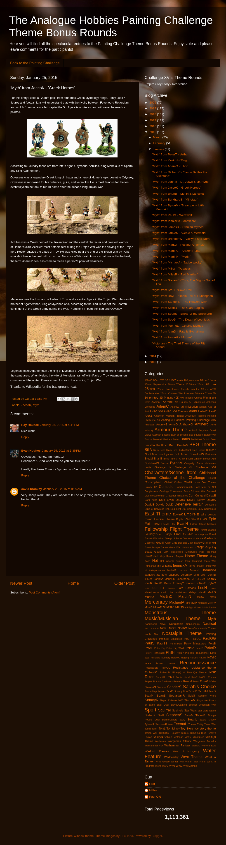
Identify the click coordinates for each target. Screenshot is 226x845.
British (166, 458)
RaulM (202, 657)
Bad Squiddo (196, 434)
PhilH (170, 652)
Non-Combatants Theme (202, 628)
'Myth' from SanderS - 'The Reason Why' (179, 301)
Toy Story (187, 728)
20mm (180, 384)
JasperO (174, 574)
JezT (196, 574)
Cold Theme (209, 482)
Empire (189, 514)
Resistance (180, 667)
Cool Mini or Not (205, 487)
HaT (202, 551)
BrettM (149, 458)
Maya (213, 597)
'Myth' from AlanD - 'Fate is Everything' (178, 331)
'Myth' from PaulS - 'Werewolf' (172, 215)
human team (183, 561)
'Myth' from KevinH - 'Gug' (169, 160)
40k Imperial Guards (191, 397)
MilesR (168, 607)
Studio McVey (207, 719)
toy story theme (205, 728)
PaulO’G (196, 638)
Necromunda (152, 628)
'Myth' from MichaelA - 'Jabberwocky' (177, 262)
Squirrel (164, 710)
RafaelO (175, 657)
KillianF (201, 583)
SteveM (200, 715)
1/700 (161, 380)
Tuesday (163, 732)
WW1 (172, 765)
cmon (197, 482)
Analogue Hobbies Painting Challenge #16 (188, 420)
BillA (148, 450)
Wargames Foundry (204, 741)
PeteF (149, 648)
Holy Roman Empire (172, 556)
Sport (150, 710)
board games (166, 454)
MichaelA (176, 602)
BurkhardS (152, 463)
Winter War (177, 761)
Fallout (193, 524)
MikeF (157, 607)
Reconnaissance (198, 662)
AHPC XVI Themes (176, 411)
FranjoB (169, 534)
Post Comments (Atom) (45, 592)
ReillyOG (165, 667)
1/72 (167, 380)
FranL (178, 534)
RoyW (196, 681)
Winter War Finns (195, 761)
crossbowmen (157, 495)
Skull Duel (163, 704)
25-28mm (191, 384)
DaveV (201, 500)
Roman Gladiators (163, 681)
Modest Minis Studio (205, 607)
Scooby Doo (181, 691)
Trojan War (151, 733)
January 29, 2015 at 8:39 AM (62, 489)
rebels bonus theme (160, 663)
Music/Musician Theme (172, 618)
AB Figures (181, 402)
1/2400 (148, 380)
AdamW (174, 406)
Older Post (124, 583)
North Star (152, 634)
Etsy (173, 524)
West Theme (191, 757)
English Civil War (186, 519)
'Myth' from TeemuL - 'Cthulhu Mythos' (178, 325)
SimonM (189, 700)
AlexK (212, 411)
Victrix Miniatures (194, 737)
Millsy (179, 607)
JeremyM (186, 574)
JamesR (150, 574)
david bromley (31, 489)
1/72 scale (176, 380)
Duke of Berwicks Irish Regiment (163, 509)
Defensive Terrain (188, 504)
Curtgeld (200, 495)
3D (214, 393)
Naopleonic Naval (155, 624)
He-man (211, 551)
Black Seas (159, 450)
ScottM (203, 691)
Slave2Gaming (179, 704)
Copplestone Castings (157, 491)
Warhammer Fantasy (177, 745)
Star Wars (190, 710)
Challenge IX (162, 467)
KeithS (211, 579)
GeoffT (160, 542)
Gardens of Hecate (193, 538)
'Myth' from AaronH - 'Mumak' (172, 337)
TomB (148, 728)
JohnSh (170, 579)
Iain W (160, 565)
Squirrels (177, 710)
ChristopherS (153, 482)
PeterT (148, 652)
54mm (207, 397)
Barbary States (171, 439)
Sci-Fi (170, 691)
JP (193, 579)
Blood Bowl (151, 454)
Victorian (178, 737)
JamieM (161, 574)
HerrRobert (151, 556)
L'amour (151, 588)
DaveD (180, 499)
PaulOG (209, 638)
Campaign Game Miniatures (200, 463)
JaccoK (26, 405)
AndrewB (150, 424)
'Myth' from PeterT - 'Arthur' (170, 154)
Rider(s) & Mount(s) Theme (189, 672)
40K (176, 397)
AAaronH (156, 402)
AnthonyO (186, 424)
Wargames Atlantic (180, 741)
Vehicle (168, 737)
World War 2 (161, 765)
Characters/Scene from (170, 472)
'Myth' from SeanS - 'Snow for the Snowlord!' (182, 313)
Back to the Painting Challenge (35, 63)
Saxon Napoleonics (155, 691)
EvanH (182, 524)
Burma (164, 463)
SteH (161, 715)
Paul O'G (155, 796)
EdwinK (178, 514)
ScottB (192, 691)
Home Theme (196, 556)
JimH (204, 574)
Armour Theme (170, 429)
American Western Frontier (169, 415)
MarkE (202, 592)
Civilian (178, 482)
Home (73, 583)
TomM (171, 728)
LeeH (202, 588)
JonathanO (183, 579)
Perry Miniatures (195, 643)
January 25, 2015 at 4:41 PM (59, 425)
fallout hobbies (207, 524)
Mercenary (156, 602)
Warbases (160, 741)
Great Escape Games (156, 547)
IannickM (180, 565)
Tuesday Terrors (179, 733)
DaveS (191, 499)
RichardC (151, 672)
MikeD (148, 607)
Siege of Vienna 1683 (171, 700)
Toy (178, 728)
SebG (191, 695)
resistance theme (203, 667)
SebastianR (177, 695)
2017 (153, 120)
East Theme (158, 514)
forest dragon (208, 530)
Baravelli (157, 439)
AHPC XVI (156, 411)
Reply (25, 437)
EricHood (126, 836)
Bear (213, 439)
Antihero (201, 424)
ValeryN (158, 737)
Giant (168, 542)
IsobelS (172, 570)
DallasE (211, 495)
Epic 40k (202, 519)
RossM (187, 681)
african (203, 406)
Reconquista (151, 667)
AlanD (194, 411)
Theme (192, 724)
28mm (150, 389)
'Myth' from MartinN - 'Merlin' (171, 256)
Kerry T (169, 583)
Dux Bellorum (189, 509)
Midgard (202, 602)
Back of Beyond (179, 434)
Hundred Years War (204, 561)
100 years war (191, 380)
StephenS (174, 715)
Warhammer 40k (154, 745)
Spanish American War (202, 704)
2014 (153, 356)
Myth (36, 405)
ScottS (212, 691)
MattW (200, 597)
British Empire (194, 458)
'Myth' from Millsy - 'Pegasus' (171, 268)
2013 (153, 362)
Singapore (201, 700)
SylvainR (149, 724)
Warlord (196, 745)
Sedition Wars (207, 695)
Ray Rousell (30, 425)
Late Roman (167, 588)
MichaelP (191, 602)
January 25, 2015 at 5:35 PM (61, 450)
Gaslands (210, 538)
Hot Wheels (167, 561)
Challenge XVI (205, 467)
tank (170, 724)
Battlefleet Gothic (200, 439)
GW (166, 551)
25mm (200, 384)
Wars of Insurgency (186, 751)
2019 (153, 108)
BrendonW (197, 454)
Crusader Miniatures (177, 495)
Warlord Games (157, 751)
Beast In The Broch (156, 445)
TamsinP (161, 724)
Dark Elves (166, 499)
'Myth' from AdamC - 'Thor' (170, 166)
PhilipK (180, 652)
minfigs (189, 607)
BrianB (158, 458)
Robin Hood (183, 677)
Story (182, 719)
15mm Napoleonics (155, 384)
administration (189, 406)
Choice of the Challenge (182, 478)
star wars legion (207, 710)
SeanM (149, 695)
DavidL (160, 504)
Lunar (213, 588)
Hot (155, 561)
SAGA (212, 681)
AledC (204, 411)
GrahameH (209, 542)
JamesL (195, 570)
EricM (156, 524)
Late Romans (187, 588)
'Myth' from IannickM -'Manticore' (174, 221)
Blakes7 (211, 450)
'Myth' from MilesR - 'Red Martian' (175, 274)
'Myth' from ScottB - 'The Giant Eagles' (178, 307)
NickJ (163, 628)
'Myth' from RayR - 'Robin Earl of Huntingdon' (183, 296)
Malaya (193, 592)
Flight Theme (184, 529)
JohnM (148, 579)
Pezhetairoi (159, 652)
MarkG (212, 592)
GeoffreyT (150, 542)
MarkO (149, 596)
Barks (185, 439)
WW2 (179, 765)
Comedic (166, 487)
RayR (211, 657)
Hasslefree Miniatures (184, 551)
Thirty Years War (206, 724)
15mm (212, 380)
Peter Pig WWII (175, 648)
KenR (148, 583)
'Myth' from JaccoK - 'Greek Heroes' (176, 187)
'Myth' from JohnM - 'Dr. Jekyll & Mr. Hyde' (180, 181)
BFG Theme (202, 444)
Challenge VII (183, 467)
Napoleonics (193, 624)
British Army (178, 458)
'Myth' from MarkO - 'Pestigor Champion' (179, 244)
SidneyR (151, 700)
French (187, 534)
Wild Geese (163, 761)
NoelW (182, 628)
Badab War (210, 434)
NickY (172, 628)
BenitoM (182, 445)
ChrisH (212, 478)
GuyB (157, 551)
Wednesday (171, 757)
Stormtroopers (169, 719)
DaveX (211, 499)
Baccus (166, 434)
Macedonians (152, 592)
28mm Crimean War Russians (177, 393)
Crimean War (198, 491)
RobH (170, 677)
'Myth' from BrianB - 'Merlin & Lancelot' (178, 193)
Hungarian (150, 565)
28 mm (211, 384)
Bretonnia (210, 454)
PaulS (149, 643)
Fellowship (156, 529)
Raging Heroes (189, 657)
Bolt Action (181, 454)
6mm (147, 402)
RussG (204, 681)
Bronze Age (209, 458)
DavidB (150, 504)
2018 (153, 114)
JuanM (201, 579)
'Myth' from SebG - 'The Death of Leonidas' (181, 319)
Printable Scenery (160, 657)
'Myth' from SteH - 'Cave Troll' (172, 290)
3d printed (151, 397)
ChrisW (168, 482)
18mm (171, 384)
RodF (202, 677)
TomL (162, 728)
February (159, 143)
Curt (192, 495)
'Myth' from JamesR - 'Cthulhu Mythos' (178, 227)
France (159, 534)
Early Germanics (207, 509)
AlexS (149, 415)
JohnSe (158, 579)
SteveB (189, 715)
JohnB (212, 574)
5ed (214, 397)
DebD (169, 504)
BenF (172, 445)
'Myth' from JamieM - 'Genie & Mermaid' (179, 233)
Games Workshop (154, 538)
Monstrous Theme (180, 612)
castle (148, 467)
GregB (199, 547)
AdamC (163, 406)
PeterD (210, 648)
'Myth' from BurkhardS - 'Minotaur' (175, 199)
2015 (153, 132)
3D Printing (166, 397)
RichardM (165, 672)
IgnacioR (201, 565)
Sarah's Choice (199, 686)
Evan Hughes (31, 450)
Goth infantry (195, 542)
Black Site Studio (175, 450)
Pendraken (176, 643)
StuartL (192, 719)
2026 (153, 102)
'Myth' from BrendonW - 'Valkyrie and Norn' (181, 238)
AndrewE (161, 424)
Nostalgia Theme (182, 633)
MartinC (166, 596)
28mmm (199, 393)
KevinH (190, 583)
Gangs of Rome (173, 538)
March (157, 137)
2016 (153, 126)
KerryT (180, 583)
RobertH (160, 677)
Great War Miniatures (181, 547)
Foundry (150, 534)
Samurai (161, 687)
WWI (185, 765)
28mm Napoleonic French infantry (178, 389)
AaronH (168, 402)
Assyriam (203, 430)
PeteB (212, 643)
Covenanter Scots (180, 491)
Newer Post (21, 583)
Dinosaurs (210, 504)
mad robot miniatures (174, 592)
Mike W (211, 602)
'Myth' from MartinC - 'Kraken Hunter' (177, 250)
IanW (192, 565)
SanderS (174, 687)
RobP (194, 677)
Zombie (193, 765)
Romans (177, 681)
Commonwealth (184, 487)
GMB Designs (179, 542)
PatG (187, 638)
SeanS (161, 695)
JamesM (209, 570)
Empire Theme (164, 519)
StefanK (150, 715)
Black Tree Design (195, 450)
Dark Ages (151, 500)
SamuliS (150, 687)
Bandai (148, 439)
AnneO (173, 424)
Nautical (209, 623)
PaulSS (162, 643)
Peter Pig (159, 648)
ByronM (176, 463)
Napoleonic (176, 624)
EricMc (165, 524)
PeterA (190, 648)
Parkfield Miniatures (170, 638)
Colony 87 (151, 487)
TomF (155, 728)
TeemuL (180, 724)
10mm (203, 380)
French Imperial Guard (203, 534)
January (159, 149)
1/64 (155, 380)
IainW (168, 565)
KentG (158, 583)
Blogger (157, 836)
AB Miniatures (197, 402)
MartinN (184, 596)
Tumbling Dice (198, 733)
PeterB (199, 648)
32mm (208, 393)
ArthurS (193, 430)
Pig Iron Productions (196, 652)
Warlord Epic (208, 745)
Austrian (156, 434)
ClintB (188, 482)
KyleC (212, 583)
